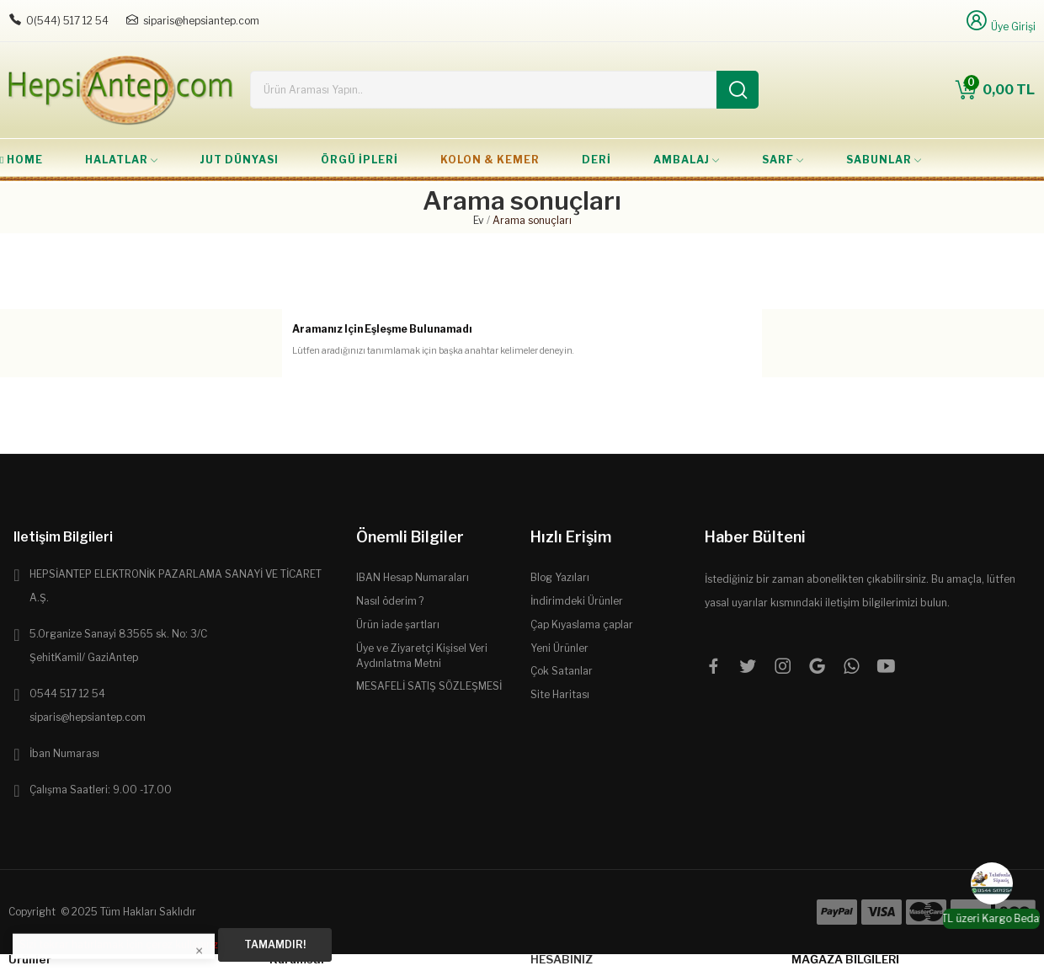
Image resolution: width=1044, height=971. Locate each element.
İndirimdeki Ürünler (576, 601)
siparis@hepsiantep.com (201, 20)
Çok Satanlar (561, 670)
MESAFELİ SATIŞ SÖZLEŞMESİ (429, 686)
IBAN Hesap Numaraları (412, 577)
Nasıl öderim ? (389, 601)
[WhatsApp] (992, 883)
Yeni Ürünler (559, 648)
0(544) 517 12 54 (67, 20)
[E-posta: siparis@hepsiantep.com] (132, 20)
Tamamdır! (275, 944)
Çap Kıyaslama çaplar (581, 624)
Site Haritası (559, 694)
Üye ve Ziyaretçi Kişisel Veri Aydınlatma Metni (421, 656)
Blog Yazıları (559, 577)
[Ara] (737, 90)
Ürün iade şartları (397, 624)
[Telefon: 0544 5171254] (15, 20)
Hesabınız (561, 959)
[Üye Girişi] (1000, 20)
